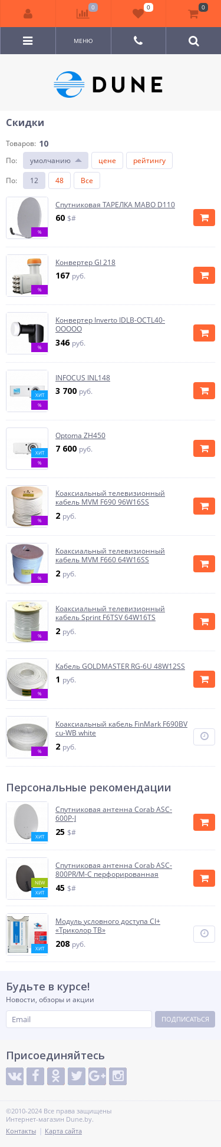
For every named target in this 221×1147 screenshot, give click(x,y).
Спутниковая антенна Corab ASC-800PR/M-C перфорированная (113, 870)
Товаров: (21, 143)
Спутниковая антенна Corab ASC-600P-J (113, 814)
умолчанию (50, 160)
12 (34, 180)
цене (107, 160)
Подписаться (185, 1019)
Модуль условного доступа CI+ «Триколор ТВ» (107, 926)
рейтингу (149, 160)
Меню (83, 41)
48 (59, 180)
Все (87, 180)
